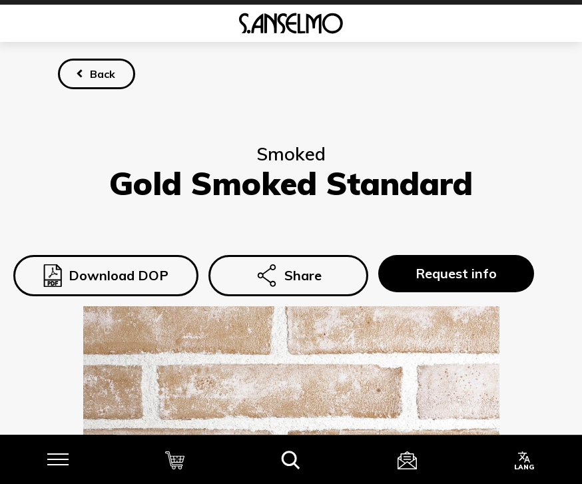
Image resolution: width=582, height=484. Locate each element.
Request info (456, 273)
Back (102, 74)
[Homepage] (291, 23)
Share (288, 275)
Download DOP (105, 275)
